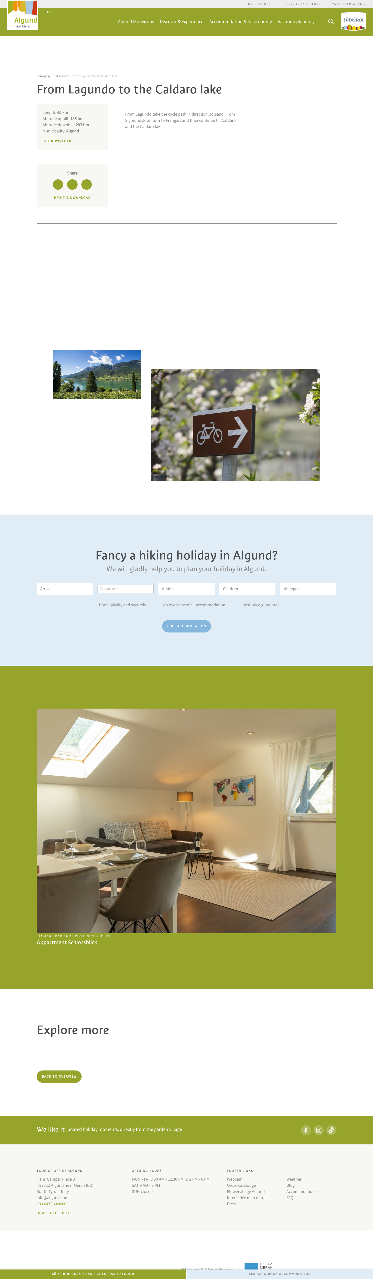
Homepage (44, 76)
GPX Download (57, 141)
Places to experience (301, 4)
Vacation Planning (349, 4)
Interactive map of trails (248, 1198)
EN (50, 12)
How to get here (53, 1213)
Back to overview (59, 1076)
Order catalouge (241, 1185)
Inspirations (259, 4)
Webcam (234, 1179)
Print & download (72, 197)
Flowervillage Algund (246, 1192)
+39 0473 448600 (51, 1204)
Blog (290, 1185)
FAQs (290, 1198)
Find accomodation (186, 626)
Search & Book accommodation (280, 1274)
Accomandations (301, 1192)
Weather (293, 1179)
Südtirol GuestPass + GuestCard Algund (93, 1274)
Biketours (62, 76)
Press (232, 1204)
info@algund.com (53, 1198)
